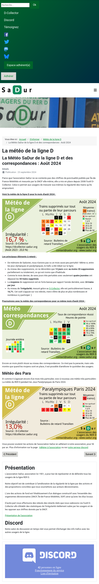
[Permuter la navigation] (95, 90)
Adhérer (8, 76)
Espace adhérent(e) (18, 65)
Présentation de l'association (19, 515)
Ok (34, 4)
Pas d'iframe (49, 561)
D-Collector (11, 13)
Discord (9, 20)
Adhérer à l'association (50, 447)
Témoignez (11, 27)
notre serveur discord (78, 447)
